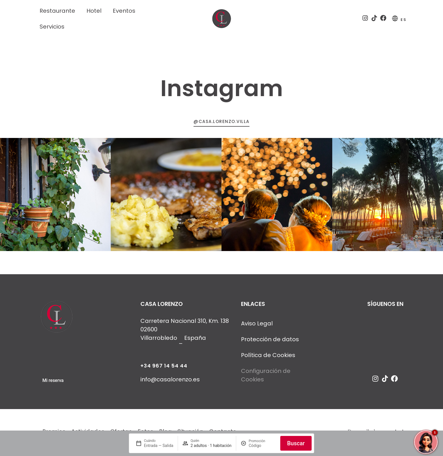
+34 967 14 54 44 (163, 367)
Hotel (93, 11)
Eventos (124, 11)
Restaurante (57, 11)
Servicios (52, 27)
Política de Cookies (268, 357)
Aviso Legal (257, 326)
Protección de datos (270, 341)
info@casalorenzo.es (170, 382)
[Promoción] (262, 445)
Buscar (296, 443)
